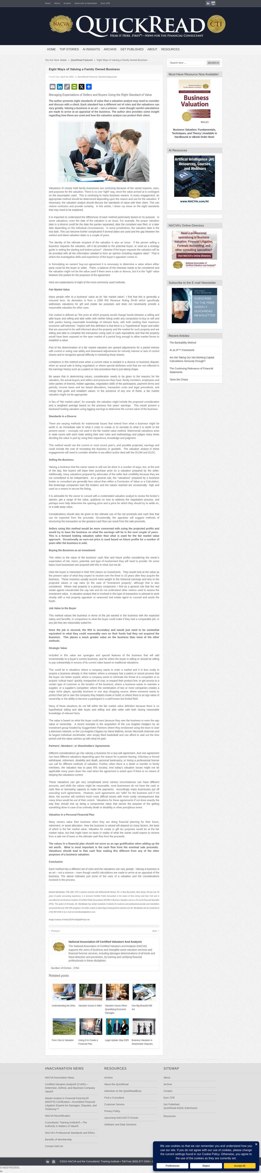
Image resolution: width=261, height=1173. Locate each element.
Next (152, 930)
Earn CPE (102, 3)
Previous (51, 930)
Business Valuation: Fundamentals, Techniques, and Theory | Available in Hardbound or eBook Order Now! (191, 133)
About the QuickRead (115, 1084)
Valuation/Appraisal (104, 77)
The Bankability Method (179, 342)
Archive (64, 3)
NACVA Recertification (54, 1115)
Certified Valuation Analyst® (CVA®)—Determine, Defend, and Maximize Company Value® (67, 1088)
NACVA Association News (56, 1077)
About (54, 3)
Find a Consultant (113, 1097)
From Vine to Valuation (60, 1040)
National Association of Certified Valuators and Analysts (102, 941)
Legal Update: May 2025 (114, 1040)
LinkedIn (211, 3)
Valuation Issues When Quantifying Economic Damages (113, 1009)
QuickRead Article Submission (182, 1108)
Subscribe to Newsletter (82, 3)
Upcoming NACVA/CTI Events (120, 1117)
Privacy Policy (111, 1111)
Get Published (128, 49)
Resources (167, 49)
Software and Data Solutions (119, 1124)
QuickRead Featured (78, 60)
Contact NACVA (51, 1146)
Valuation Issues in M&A (87, 1005)
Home (44, 3)
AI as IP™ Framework (178, 350)
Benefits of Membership (55, 1139)
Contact (169, 1091)
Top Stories (66, 49)
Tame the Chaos (175, 379)
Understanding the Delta (60, 1005)
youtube (216, 3)
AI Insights (88, 49)
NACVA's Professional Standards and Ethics (67, 1132)
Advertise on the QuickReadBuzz (121, 1091)
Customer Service (113, 1104)
